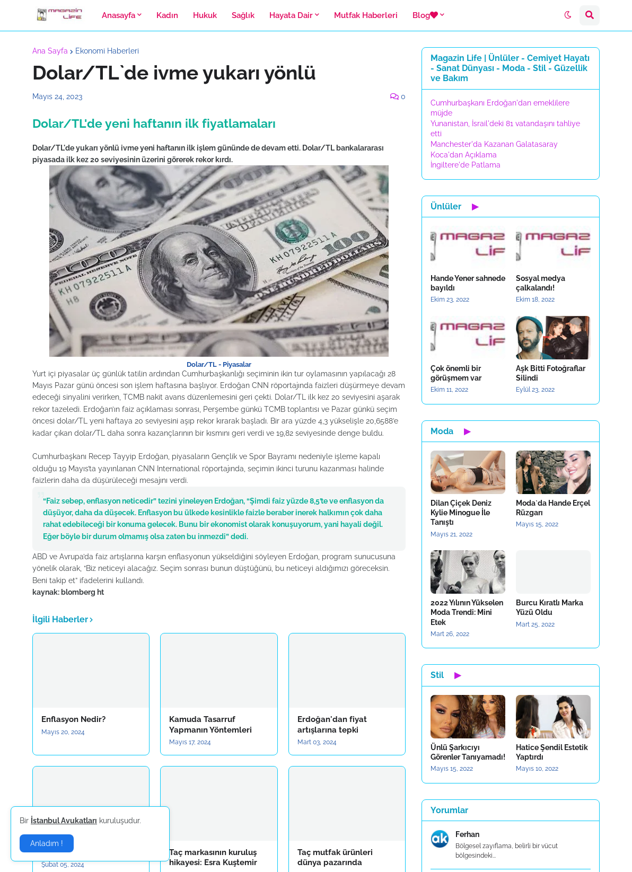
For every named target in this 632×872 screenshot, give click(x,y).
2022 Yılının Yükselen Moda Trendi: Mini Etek (467, 612)
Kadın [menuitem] (167, 15)
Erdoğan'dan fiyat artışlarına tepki (332, 725)
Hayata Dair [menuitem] (291, 15)
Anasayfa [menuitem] (118, 15)
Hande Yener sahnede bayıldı (468, 283)
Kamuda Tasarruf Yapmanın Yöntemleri (210, 725)
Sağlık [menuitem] (243, 15)
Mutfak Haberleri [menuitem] (366, 15)
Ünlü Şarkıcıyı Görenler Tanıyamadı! (468, 752)
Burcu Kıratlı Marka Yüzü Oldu (549, 607)
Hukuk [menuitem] (205, 15)
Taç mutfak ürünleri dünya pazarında (335, 858)
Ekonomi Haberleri (107, 51)
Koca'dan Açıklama (464, 155)
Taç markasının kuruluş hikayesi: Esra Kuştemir (213, 858)
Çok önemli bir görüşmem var (456, 373)
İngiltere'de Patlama (466, 165)
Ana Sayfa (50, 51)
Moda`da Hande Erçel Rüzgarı (553, 508)
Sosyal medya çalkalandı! (540, 283)
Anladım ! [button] (46, 843)
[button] (568, 15)
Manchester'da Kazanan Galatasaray (494, 144)
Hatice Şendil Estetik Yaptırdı (552, 752)
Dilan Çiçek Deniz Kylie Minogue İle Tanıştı (461, 512)
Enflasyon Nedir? (73, 719)
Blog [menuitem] (425, 15)
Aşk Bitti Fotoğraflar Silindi (550, 373)
